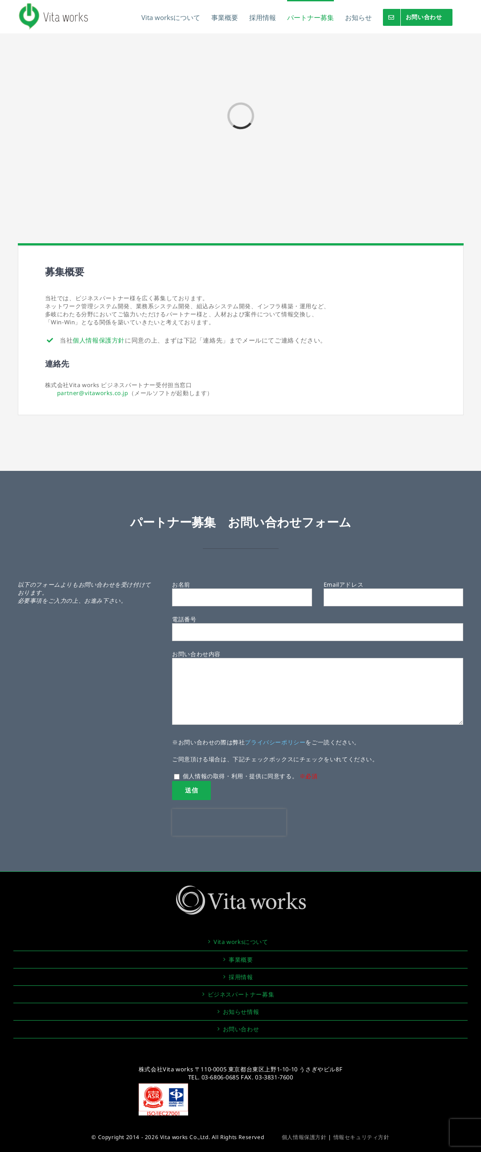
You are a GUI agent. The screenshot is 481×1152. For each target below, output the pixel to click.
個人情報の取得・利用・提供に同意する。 (245, 776)
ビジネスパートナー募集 (241, 994)
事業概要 (241, 960)
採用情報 (241, 977)
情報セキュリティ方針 (361, 1137)
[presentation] (229, 822)
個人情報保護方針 (99, 340)
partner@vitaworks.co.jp (92, 393)
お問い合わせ (241, 1029)
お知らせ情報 (241, 1012)
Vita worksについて (241, 942)
